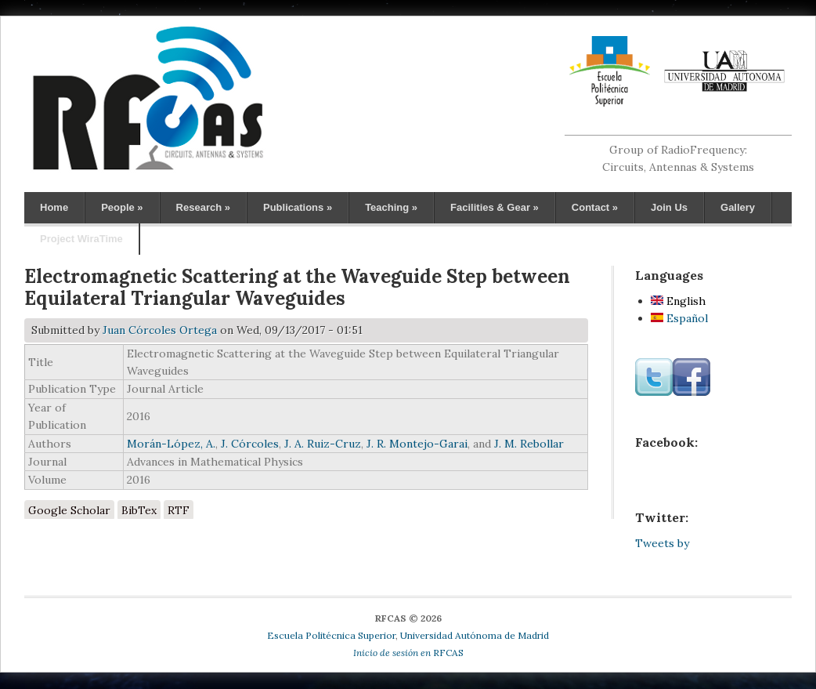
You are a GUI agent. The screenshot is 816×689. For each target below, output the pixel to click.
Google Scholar (69, 510)
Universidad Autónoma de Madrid (474, 635)
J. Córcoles (250, 444)
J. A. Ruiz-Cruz (322, 444)
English (678, 301)
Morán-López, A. (171, 444)
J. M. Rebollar (529, 444)
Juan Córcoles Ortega (160, 330)
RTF (179, 510)
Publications (297, 207)
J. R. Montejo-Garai (417, 444)
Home (54, 207)
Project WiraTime (81, 239)
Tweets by (662, 543)
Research (203, 207)
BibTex (139, 510)
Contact (595, 207)
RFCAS (408, 652)
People (122, 207)
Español (679, 318)
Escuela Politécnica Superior (331, 635)
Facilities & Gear (494, 207)
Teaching (391, 207)
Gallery (737, 207)
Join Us (669, 207)
